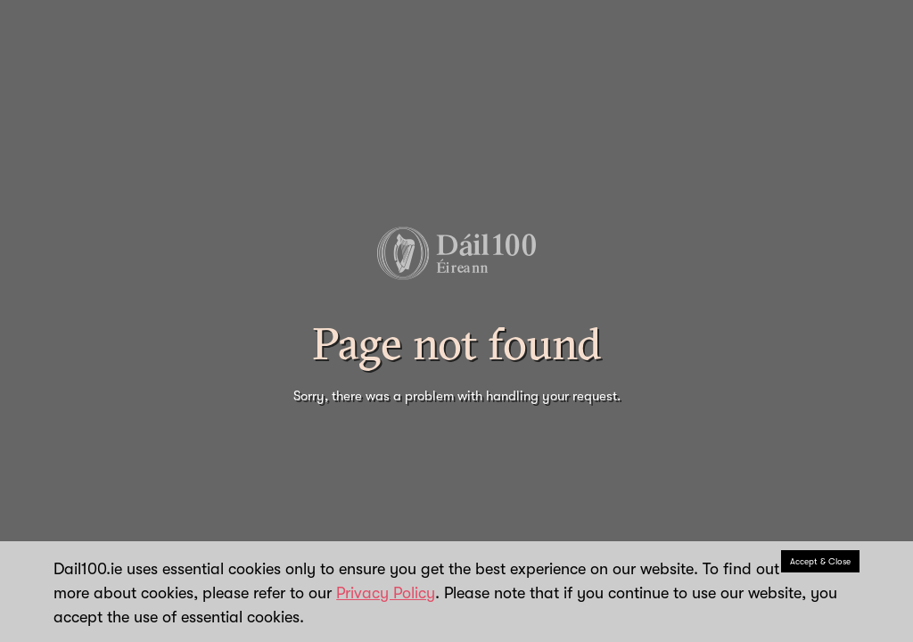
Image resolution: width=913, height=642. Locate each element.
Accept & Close (820, 561)
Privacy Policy (385, 593)
